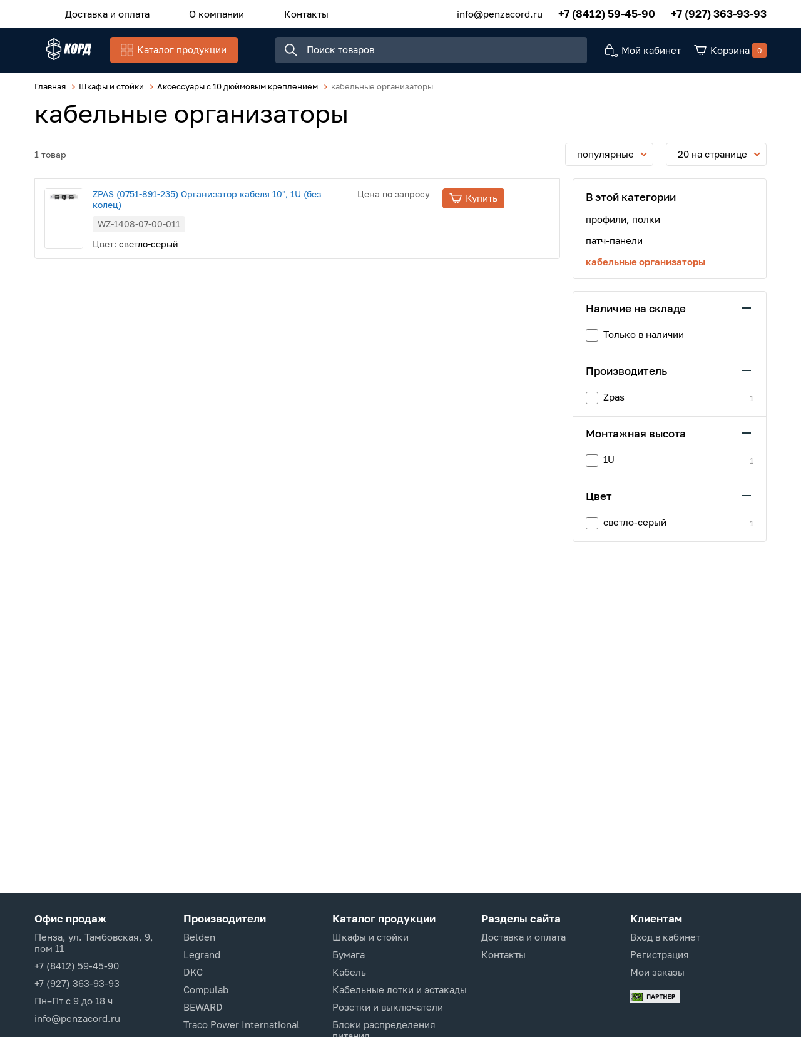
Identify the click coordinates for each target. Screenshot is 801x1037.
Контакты (275, 12)
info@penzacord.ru (500, 12)
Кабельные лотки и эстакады (399, 989)
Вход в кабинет (665, 936)
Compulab (205, 989)
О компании (198, 12)
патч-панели (614, 246)
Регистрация (659, 954)
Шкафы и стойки (370, 936)
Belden (199, 936)
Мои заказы (657, 972)
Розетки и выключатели (387, 1007)
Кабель (349, 972)
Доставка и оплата (101, 12)
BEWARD (203, 1007)
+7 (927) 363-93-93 (719, 12)
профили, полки (623, 225)
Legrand (201, 954)
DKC (193, 972)
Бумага (348, 954)
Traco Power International (241, 1024)
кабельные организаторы (645, 267)
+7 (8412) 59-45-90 (606, 12)
